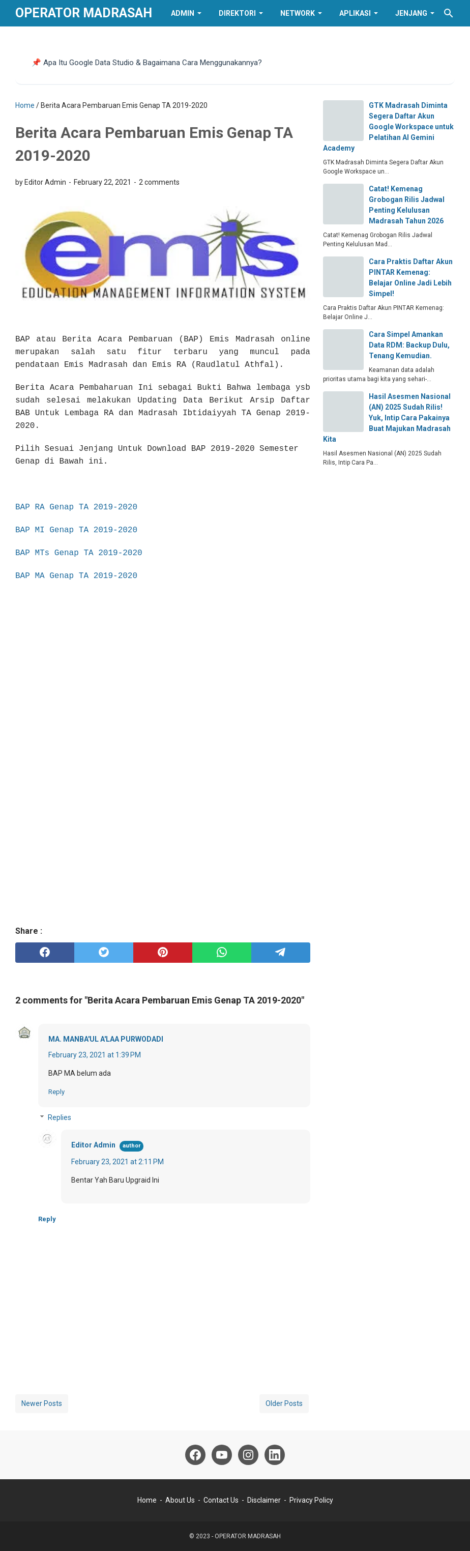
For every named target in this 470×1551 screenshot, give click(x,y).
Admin (182, 13)
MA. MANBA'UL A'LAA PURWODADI (105, 1039)
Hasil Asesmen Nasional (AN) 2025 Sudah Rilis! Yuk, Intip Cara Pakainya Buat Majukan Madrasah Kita (387, 417)
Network (297, 13)
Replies (59, 1117)
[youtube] (222, 1455)
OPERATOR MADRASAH (83, 13)
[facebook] (44, 952)
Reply (56, 1092)
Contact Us (221, 1500)
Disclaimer (264, 1500)
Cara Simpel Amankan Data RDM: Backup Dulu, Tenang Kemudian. (409, 345)
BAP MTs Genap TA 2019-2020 (78, 553)
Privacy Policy (311, 1500)
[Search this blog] (449, 13)
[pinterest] (162, 952)
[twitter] (103, 952)
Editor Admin (93, 1145)
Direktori (237, 13)
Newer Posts (41, 1403)
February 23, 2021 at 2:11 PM (117, 1162)
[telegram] (280, 952)
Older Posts (284, 1403)
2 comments (159, 182)
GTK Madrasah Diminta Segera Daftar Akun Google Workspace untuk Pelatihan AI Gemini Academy (388, 126)
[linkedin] (275, 1455)
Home (147, 1500)
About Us (180, 1500)
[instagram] (248, 1455)
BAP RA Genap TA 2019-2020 (76, 507)
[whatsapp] (221, 952)
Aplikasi (355, 13)
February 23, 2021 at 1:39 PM (94, 1055)
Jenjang (411, 13)
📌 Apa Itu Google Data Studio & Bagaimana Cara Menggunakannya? (147, 62)
